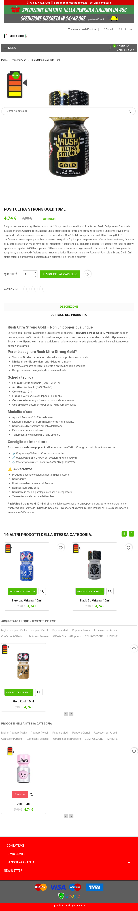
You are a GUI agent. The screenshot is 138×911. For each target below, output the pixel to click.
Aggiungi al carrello (60, 274)
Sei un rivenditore (100, 3)
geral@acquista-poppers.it (70, 3)
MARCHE (112, 636)
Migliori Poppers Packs (14, 630)
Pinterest (42, 289)
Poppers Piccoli (39, 630)
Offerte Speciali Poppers (67, 636)
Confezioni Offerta (11, 636)
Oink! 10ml (23, 804)
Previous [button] (66, 714)
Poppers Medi (60, 630)
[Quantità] (30, 274)
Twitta (34, 289)
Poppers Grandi (81, 630)
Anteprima (42, 592)
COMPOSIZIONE (94, 636)
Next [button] (71, 714)
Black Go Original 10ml (95, 600)
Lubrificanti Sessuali (38, 636)
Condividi (26, 289)
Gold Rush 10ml (23, 701)
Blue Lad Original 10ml (27, 600)
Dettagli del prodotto (69, 315)
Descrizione (69, 307)
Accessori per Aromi (105, 630)
